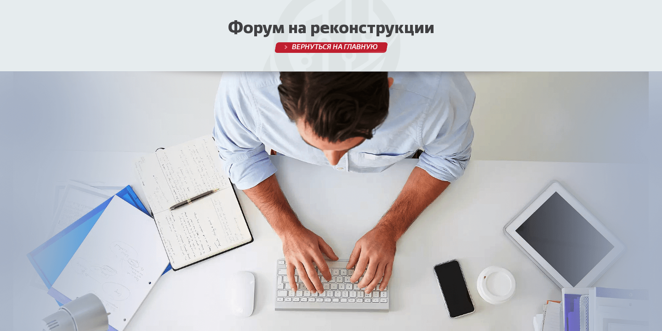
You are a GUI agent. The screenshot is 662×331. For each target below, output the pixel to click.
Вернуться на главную (334, 47)
